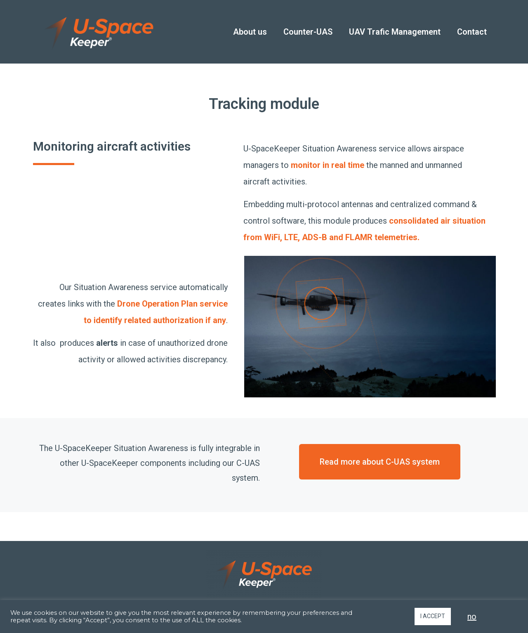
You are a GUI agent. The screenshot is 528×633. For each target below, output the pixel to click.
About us (250, 32)
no (471, 616)
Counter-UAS (307, 32)
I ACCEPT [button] (432, 616)
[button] (379, 461)
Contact (472, 32)
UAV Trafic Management (395, 32)
